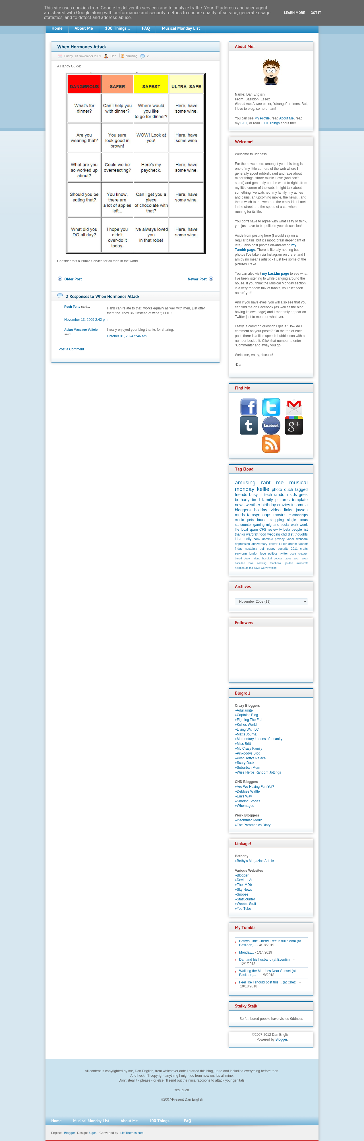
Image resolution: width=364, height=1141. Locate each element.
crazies (283, 505)
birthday (268, 505)
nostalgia (251, 548)
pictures (282, 499)
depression (242, 543)
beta (287, 530)
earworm (241, 553)
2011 (294, 548)
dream (292, 543)
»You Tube (243, 909)
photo (277, 489)
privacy (279, 539)
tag (251, 567)
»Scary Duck (244, 763)
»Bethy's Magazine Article (254, 861)
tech (268, 494)
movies (280, 514)
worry (264, 567)
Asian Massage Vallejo (81, 329)
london (253, 553)
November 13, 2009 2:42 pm (85, 320)
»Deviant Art (244, 880)
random (281, 494)
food (262, 534)
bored (238, 558)
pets (250, 520)
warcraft (252, 534)
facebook (275, 563)
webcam (302, 539)
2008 (293, 553)
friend (256, 558)
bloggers (243, 510)
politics (273, 553)
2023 (305, 558)
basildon (240, 563)
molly (247, 539)
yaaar (290, 539)
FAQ (243, 123)
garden (288, 563)
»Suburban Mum (247, 768)
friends (241, 494)
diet (290, 534)
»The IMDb (243, 885)
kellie (263, 489)
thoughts (301, 534)
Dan (113, 56)
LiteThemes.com (131, 1132)
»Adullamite (244, 710)
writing (272, 567)
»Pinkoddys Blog (247, 753)
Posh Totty (72, 306)
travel (257, 567)
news (240, 505)
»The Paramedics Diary (252, 825)
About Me (286, 118)
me (280, 482)
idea (238, 539)
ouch (288, 489)
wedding (273, 534)
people (297, 530)
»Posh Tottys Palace (250, 758)
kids (293, 494)
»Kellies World (246, 725)
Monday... (246, 952)
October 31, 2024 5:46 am (126, 336)
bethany (242, 499)
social (285, 525)
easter (273, 543)
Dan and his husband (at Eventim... (265, 960)
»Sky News (243, 890)
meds (240, 514)
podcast (279, 558)
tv (280, 530)
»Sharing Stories (247, 801)
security (283, 548)
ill (261, 494)
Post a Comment (71, 349)
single (291, 520)
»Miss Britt (243, 744)
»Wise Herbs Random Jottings (258, 772)
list (305, 530)
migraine (272, 525)
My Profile (262, 118)
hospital (267, 558)
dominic (267, 539)
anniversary (259, 543)
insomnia (299, 505)
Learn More (294, 13)
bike (251, 563)
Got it (316, 13)
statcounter (243, 525)
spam (253, 530)
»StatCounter (245, 899)
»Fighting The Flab (249, 720)
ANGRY (303, 553)
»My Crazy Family (248, 749)
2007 (296, 558)
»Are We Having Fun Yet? (254, 787)
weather (253, 505)
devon (247, 558)
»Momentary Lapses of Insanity (258, 739)
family (267, 499)
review (273, 530)
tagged (301, 489)
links (288, 510)
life (237, 530)
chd (284, 534)
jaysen (302, 510)
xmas (303, 520)
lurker (283, 543)
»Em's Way (243, 796)
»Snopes (241, 894)
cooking (261, 563)
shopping (277, 520)
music (239, 520)
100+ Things (270, 123)
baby (257, 539)
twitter (284, 553)
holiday (260, 510)
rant (265, 482)
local (244, 530)
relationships (298, 515)
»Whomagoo (244, 806)
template (300, 499)
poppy (271, 548)
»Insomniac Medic (248, 820)
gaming (258, 525)
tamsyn (253, 514)
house (261, 520)
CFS (262, 530)
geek (303, 494)
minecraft (302, 563)
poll (262, 548)
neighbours (241, 567)
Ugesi (93, 1132)
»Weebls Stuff (245, 904)
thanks (240, 534)
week (304, 525)
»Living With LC (247, 729)
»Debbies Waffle (247, 791)
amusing (132, 56)
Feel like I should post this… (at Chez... (269, 982)
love (263, 553)
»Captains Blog (246, 715)
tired (256, 499)
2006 (288, 558)
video (275, 510)
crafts (304, 548)
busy (253, 494)
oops (266, 514)
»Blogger (242, 875)
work (294, 525)
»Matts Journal (246, 734)
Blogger (281, 1039)
